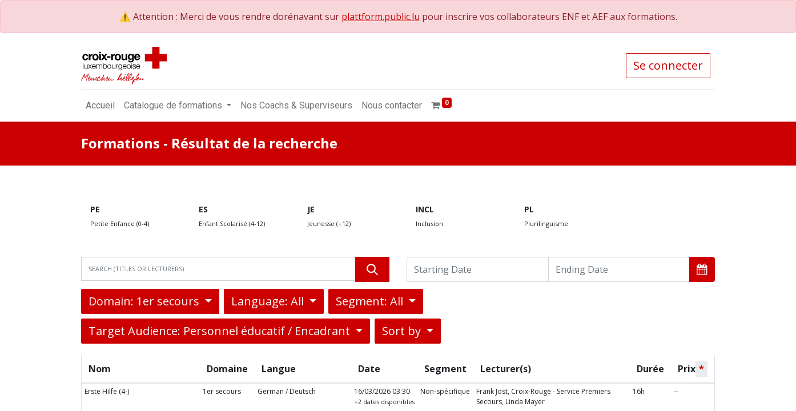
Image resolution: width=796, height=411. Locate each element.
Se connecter (668, 65)
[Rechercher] (372, 269)
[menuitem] (100, 105)
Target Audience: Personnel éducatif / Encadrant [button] (221, 331)
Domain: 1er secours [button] (145, 301)
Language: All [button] (269, 301)
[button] (702, 269)
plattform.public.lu (380, 16)
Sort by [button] (403, 331)
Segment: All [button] (371, 301)
